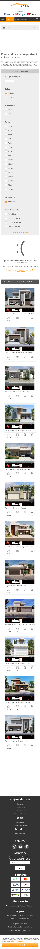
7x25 (8, 147)
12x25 (9, 172)
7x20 (8, 143)
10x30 (9, 168)
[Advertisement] (20, 773)
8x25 (8, 156)
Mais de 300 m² (12, 227)
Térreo (9, 110)
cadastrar (20, 868)
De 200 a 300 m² (13, 222)
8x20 (8, 151)
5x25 (8, 130)
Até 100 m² (10, 214)
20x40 (9, 189)
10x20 (9, 160)
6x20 (8, 135)
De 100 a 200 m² (13, 218)
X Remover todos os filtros (20, 232)
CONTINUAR (20, 945)
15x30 (9, 181)
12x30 (9, 177)
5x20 (8, 126)
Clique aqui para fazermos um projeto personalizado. (20, 271)
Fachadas (10, 93)
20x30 (9, 185)
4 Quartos (10, 202)
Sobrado (9, 114)
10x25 (9, 164)
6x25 (8, 139)
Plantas (9, 97)
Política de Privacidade (17, 941)
